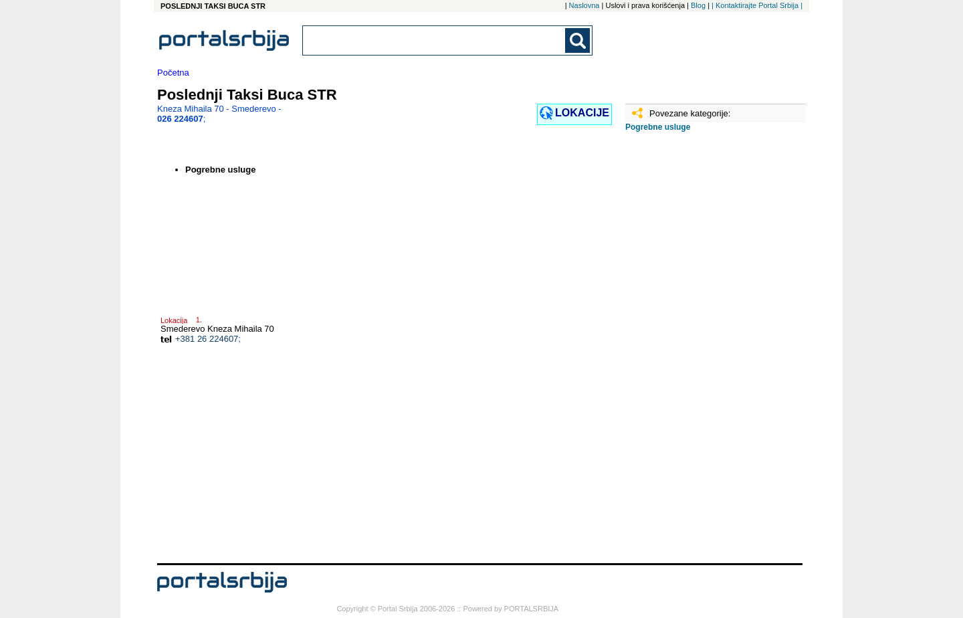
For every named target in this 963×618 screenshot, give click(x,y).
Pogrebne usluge (657, 127)
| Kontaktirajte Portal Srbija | (757, 5)
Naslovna (584, 5)
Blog (698, 5)
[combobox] (434, 40)
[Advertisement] (692, 352)
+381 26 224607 (206, 339)
